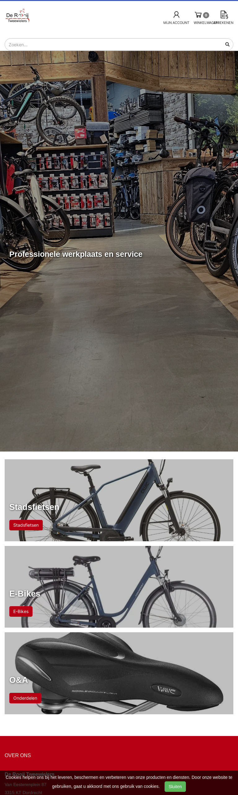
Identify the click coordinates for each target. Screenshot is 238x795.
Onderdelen (25, 698)
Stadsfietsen (26, 525)
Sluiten (175, 786)
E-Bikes (21, 611)
